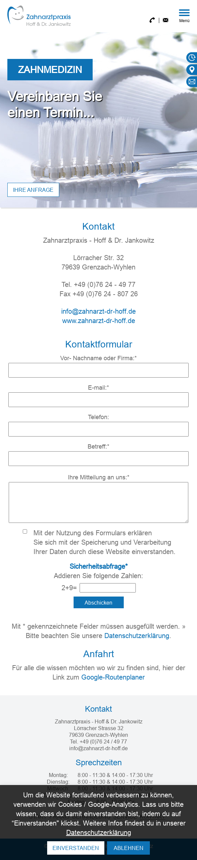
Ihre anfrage (33, 190)
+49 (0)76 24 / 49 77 (103, 741)
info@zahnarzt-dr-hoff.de (98, 311)
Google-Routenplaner (113, 677)
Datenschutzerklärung (136, 635)
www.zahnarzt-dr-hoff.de (98, 320)
